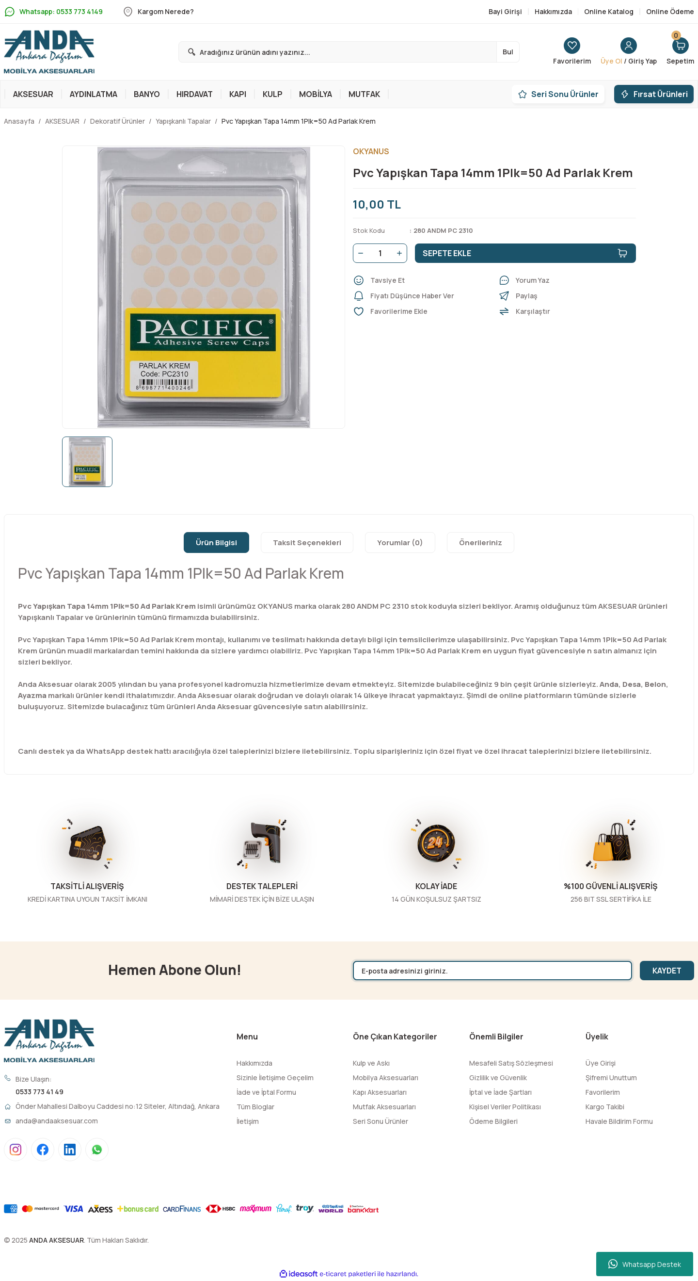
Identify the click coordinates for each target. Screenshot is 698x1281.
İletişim (248, 1121)
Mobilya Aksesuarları (385, 1077)
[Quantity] (380, 253)
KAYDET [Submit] (667, 970)
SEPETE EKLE (525, 253)
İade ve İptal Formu (266, 1092)
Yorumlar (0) (400, 542)
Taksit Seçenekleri (307, 542)
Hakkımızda (254, 1063)
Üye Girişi (601, 1063)
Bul (508, 51)
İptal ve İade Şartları (500, 1092)
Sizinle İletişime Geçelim (275, 1077)
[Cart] (680, 51)
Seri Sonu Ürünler (380, 1121)
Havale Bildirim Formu (619, 1121)
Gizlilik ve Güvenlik (498, 1077)
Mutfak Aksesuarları (384, 1106)
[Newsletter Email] (492, 970)
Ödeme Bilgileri (493, 1121)
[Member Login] (629, 51)
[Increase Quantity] (401, 253)
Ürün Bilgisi (216, 542)
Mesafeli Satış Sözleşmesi (511, 1063)
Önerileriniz (480, 542)
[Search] (349, 52)
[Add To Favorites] (422, 311)
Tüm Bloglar (255, 1106)
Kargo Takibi (605, 1106)
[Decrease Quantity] (359, 253)
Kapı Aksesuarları (380, 1092)
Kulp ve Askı (371, 1063)
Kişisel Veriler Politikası (505, 1106)
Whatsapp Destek (644, 1264)
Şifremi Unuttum (611, 1077)
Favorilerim (603, 1092)
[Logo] (49, 52)
